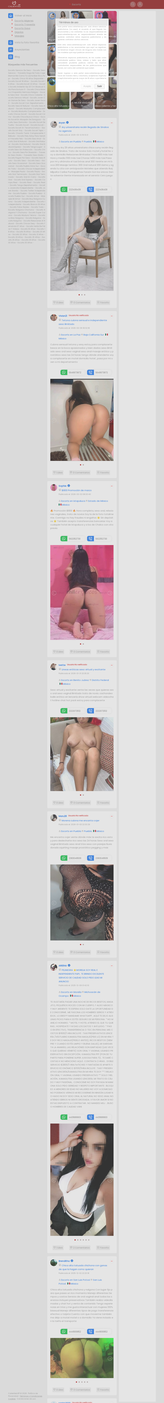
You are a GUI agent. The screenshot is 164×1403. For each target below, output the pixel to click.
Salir (99, 86)
